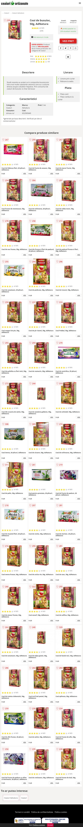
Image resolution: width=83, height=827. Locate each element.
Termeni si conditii (22, 812)
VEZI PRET (68, 41)
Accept (50, 825)
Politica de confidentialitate (42, 812)
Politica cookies (61, 812)
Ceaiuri (6, 13)
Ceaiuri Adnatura (18, 13)
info (24, 173)
